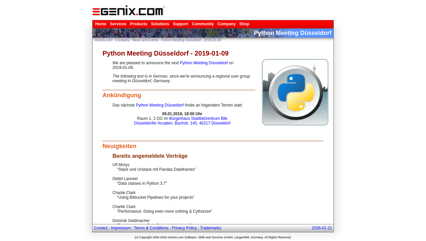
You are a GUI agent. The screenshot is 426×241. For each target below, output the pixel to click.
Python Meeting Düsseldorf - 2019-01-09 (191, 40)
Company (226, 24)
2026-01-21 (322, 228)
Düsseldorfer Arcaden (153, 123)
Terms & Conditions (151, 228)
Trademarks (210, 228)
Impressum (120, 228)
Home (100, 24)
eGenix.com (103, 40)
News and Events (145, 40)
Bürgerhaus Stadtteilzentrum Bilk (198, 118)
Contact (100, 228)
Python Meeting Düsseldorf (204, 63)
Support (180, 24)
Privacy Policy (184, 228)
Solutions (160, 24)
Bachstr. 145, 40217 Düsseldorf (202, 123)
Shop (244, 24)
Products (138, 24)
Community (203, 24)
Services (118, 24)
